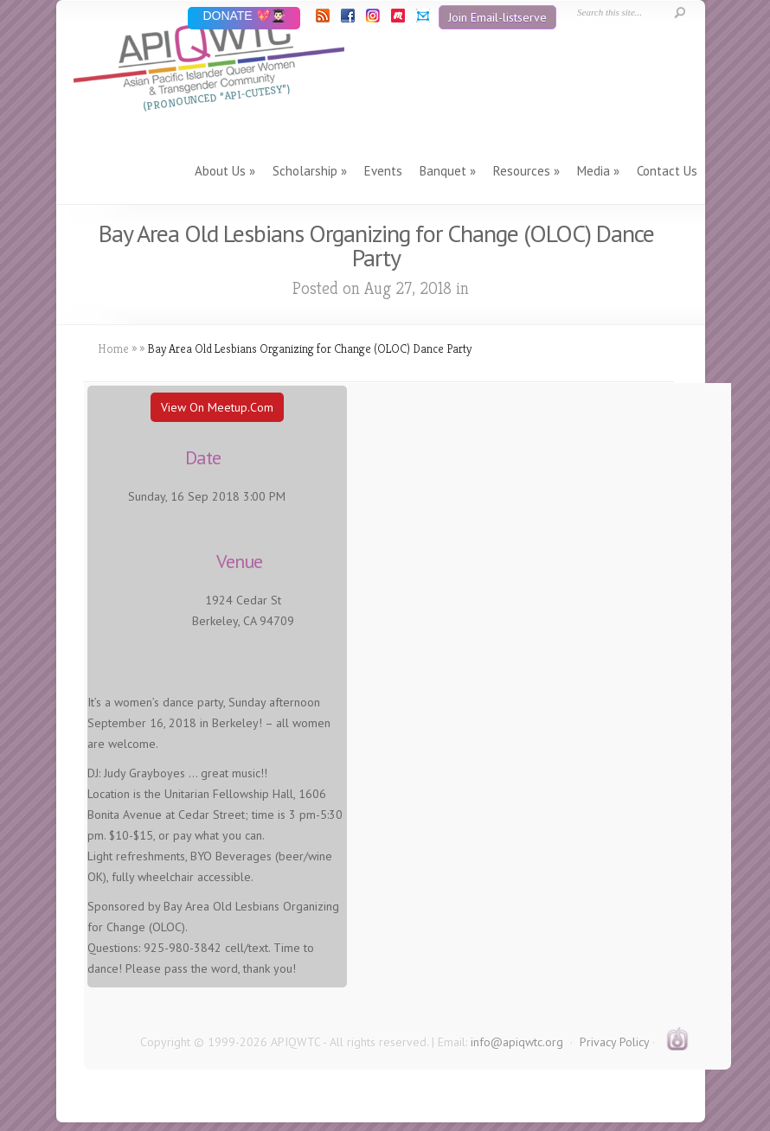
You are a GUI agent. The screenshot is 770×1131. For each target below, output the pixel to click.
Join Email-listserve (497, 17)
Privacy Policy (614, 1042)
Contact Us (667, 171)
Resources (521, 171)
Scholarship (305, 171)
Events (383, 171)
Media (593, 171)
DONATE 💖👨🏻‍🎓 (243, 16)
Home (113, 348)
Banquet (443, 171)
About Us (220, 171)
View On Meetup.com (217, 407)
